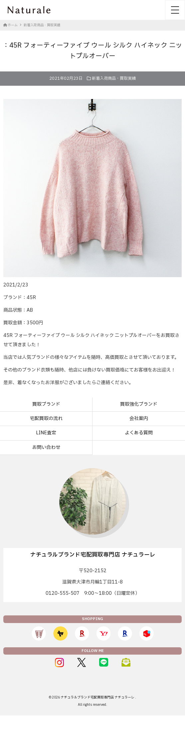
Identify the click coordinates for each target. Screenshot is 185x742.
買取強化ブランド (138, 404)
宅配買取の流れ (46, 418)
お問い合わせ (46, 447)
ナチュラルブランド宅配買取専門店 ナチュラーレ (98, 697)
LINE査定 (46, 432)
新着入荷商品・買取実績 (114, 78)
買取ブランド (46, 404)
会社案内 (138, 418)
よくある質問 (139, 432)
